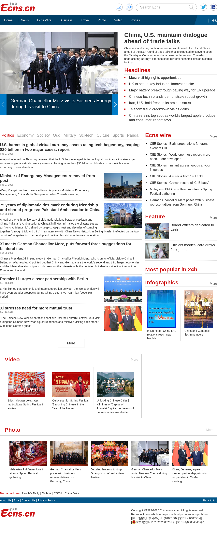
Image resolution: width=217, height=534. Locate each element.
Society (43, 135)
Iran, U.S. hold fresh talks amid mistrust (160, 103)
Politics (8, 135)
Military (70, 135)
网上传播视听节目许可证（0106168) (154, 518)
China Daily (72, 493)
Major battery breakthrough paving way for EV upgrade (172, 90)
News (25, 20)
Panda (132, 135)
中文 (214, 20)
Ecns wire (158, 135)
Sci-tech (86, 135)
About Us (5, 500)
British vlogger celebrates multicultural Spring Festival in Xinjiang (26, 404)
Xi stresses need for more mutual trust (36, 308)
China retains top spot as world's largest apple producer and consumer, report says (173, 118)
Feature (155, 216)
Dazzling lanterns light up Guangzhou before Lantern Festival (107, 473)
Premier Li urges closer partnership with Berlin (44, 279)
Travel (85, 20)
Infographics (161, 282)
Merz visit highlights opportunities (155, 78)
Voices (135, 20)
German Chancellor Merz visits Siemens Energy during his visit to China (149, 473)
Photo (102, 20)
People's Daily (30, 493)
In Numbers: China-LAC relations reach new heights (162, 334)
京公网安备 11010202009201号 (153, 522)
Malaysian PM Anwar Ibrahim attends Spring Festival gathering (27, 473)
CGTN (58, 493)
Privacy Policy (46, 500)
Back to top (210, 500)
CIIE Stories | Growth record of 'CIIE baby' (179, 182)
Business (66, 20)
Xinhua (46, 493)
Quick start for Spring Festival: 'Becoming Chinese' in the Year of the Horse (70, 404)
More (71, 343)
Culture (103, 135)
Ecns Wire (44, 20)
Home (8, 20)
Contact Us (28, 500)
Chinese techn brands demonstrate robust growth (168, 97)
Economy (25, 135)
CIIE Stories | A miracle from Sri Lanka (177, 176)
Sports (118, 135)
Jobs (17, 500)
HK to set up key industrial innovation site (161, 84)
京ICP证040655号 (190, 518)
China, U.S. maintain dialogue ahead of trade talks (166, 38)
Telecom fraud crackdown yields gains (159, 109)
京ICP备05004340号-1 (191, 522)
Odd (56, 135)
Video (118, 20)
